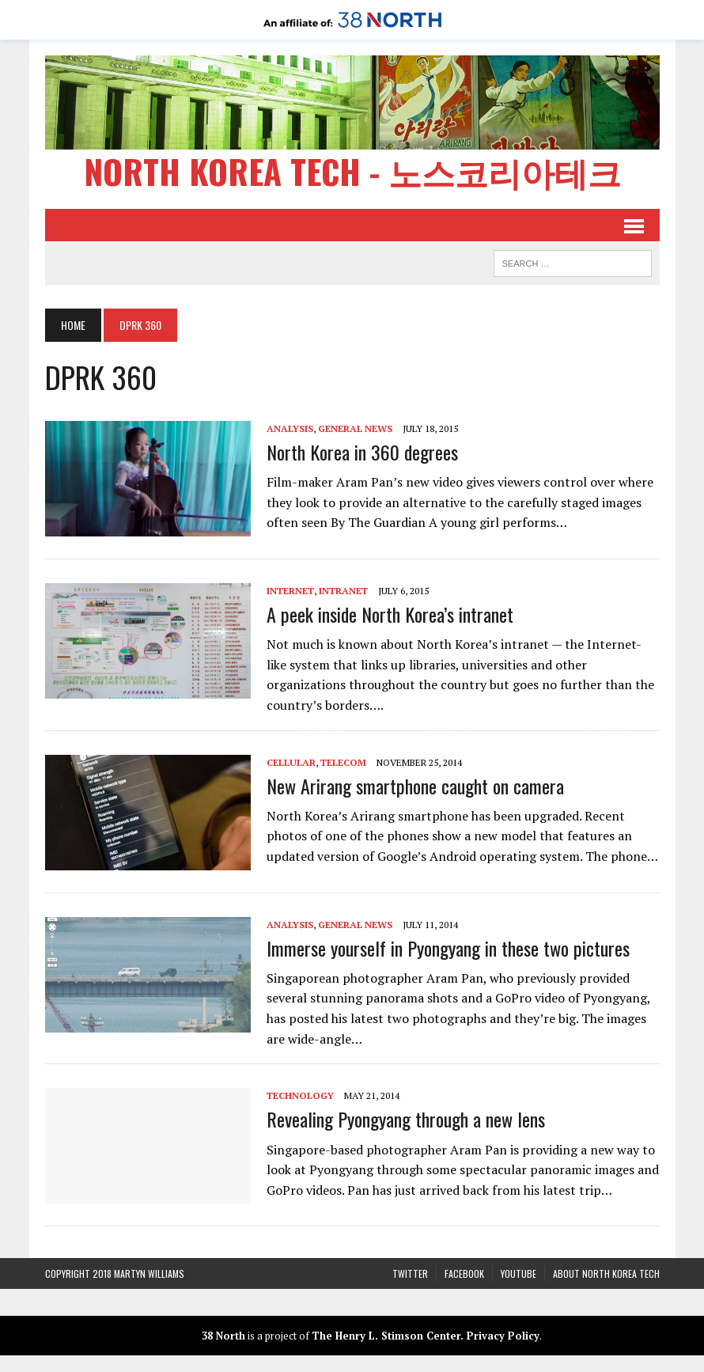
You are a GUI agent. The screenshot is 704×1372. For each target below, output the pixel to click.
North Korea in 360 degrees (362, 452)
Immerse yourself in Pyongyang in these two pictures (448, 948)
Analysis (290, 428)
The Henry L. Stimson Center (386, 1335)
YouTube (518, 1273)
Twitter (410, 1273)
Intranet (343, 591)
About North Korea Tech (606, 1273)
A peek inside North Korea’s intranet (390, 614)
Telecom (343, 762)
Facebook (464, 1273)
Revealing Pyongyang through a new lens (406, 1119)
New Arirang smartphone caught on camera (415, 785)
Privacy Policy (503, 1335)
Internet (290, 591)
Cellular (291, 762)
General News (355, 428)
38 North (223, 1335)
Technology (300, 1095)
